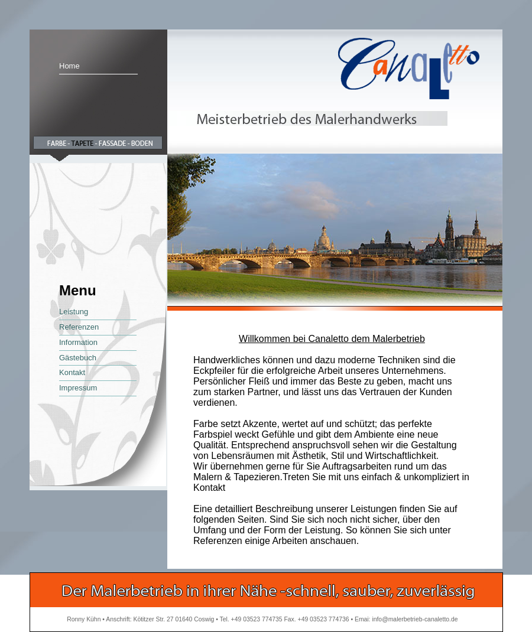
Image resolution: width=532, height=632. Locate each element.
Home (69, 65)
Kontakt (72, 372)
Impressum (78, 387)
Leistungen (374, 509)
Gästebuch (77, 357)
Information (78, 342)
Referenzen (79, 326)
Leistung (73, 311)
